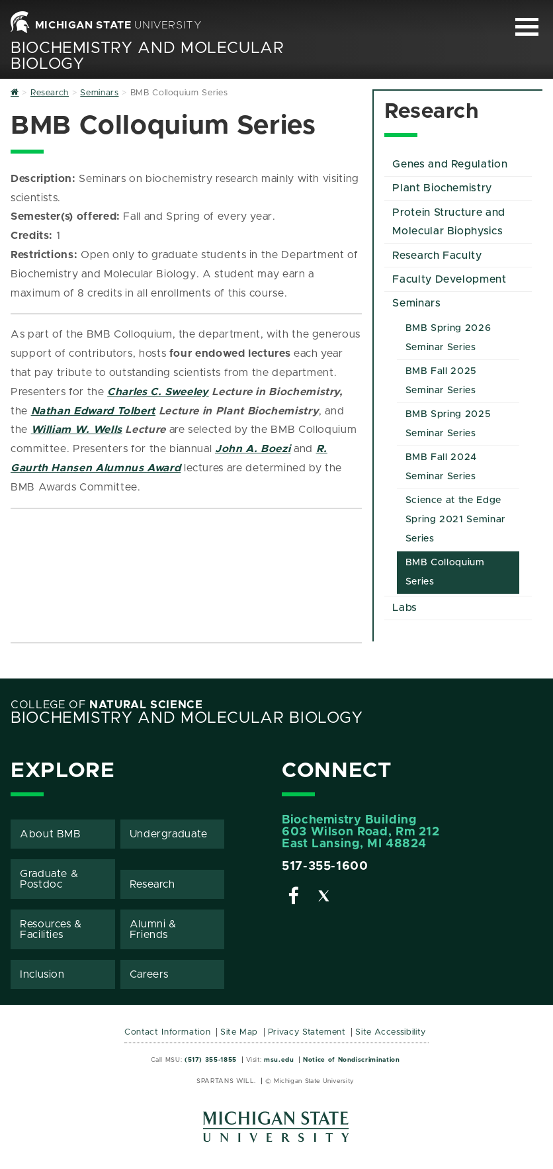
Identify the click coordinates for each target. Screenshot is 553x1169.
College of (107, 705)
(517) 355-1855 (211, 1059)
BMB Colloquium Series (445, 572)
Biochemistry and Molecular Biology (187, 718)
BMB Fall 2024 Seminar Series (441, 467)
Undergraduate (169, 834)
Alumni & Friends (153, 929)
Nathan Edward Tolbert (93, 411)
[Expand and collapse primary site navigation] (526, 26)
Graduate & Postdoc (49, 879)
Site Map (239, 1032)
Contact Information (167, 1032)
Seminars (416, 303)
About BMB (50, 834)
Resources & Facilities (51, 929)
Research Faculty (437, 255)
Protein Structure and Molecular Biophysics (448, 222)
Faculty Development (449, 279)
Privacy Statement (307, 1032)
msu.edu (279, 1059)
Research (152, 884)
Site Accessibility (390, 1032)
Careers (149, 974)
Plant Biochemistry (442, 188)
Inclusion (42, 974)
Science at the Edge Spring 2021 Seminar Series (455, 519)
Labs (404, 607)
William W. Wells (76, 429)
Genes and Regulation (449, 164)
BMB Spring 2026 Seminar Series (448, 338)
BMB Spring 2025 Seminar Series (448, 424)
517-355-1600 (325, 866)
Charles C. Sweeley (158, 392)
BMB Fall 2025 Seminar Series (441, 381)
